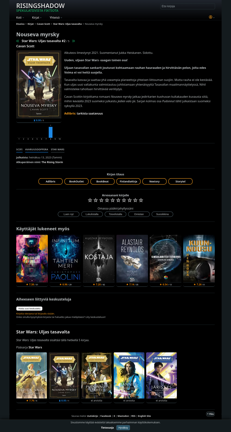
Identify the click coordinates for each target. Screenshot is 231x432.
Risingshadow (40, 7)
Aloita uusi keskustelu (29, 308)
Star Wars (57, 149)
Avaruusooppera (36, 149)
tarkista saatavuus (90, 113)
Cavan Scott (25, 46)
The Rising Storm (52, 162)
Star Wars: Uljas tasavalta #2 (44, 41)
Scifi (19, 149)
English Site (144, 416)
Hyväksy (123, 427)
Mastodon (123, 416)
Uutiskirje (92, 416)
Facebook (105, 416)
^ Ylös (210, 414)
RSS (133, 416)
